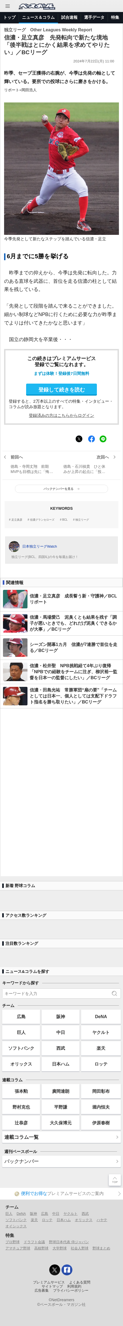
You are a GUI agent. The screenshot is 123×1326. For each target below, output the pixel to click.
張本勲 (21, 1091)
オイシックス (16, 1226)
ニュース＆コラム (38, 17)
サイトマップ (52, 1286)
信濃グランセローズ (42, 519)
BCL (65, 519)
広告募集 (42, 1290)
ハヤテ (102, 1220)
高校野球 (41, 1248)
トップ (9, 17)
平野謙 (60, 1107)
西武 (60, 1048)
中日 (60, 1032)
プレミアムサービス (49, 1282)
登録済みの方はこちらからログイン (61, 415)
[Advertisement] (61, 792)
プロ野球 (12, 1242)
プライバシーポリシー (70, 1290)
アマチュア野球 (17, 1248)
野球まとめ (101, 1248)
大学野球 (60, 1248)
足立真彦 (16, 519)
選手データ (94, 17)
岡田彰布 (101, 1091)
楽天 (101, 1048)
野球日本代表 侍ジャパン (69, 1242)
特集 (115, 17)
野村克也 (21, 1107)
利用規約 (74, 1286)
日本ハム (60, 1063)
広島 (21, 1016)
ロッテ (100, 1063)
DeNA (101, 1016)
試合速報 (69, 17)
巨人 (21, 1032)
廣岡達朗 (60, 1091)
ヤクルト (101, 1032)
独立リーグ (82, 519)
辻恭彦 (21, 1122)
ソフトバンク (21, 1048)
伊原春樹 (101, 1122)
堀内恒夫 (101, 1107)
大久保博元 (61, 1122)
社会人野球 (79, 1248)
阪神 (60, 1016)
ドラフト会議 (34, 1242)
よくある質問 (79, 1282)
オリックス (21, 1063)
